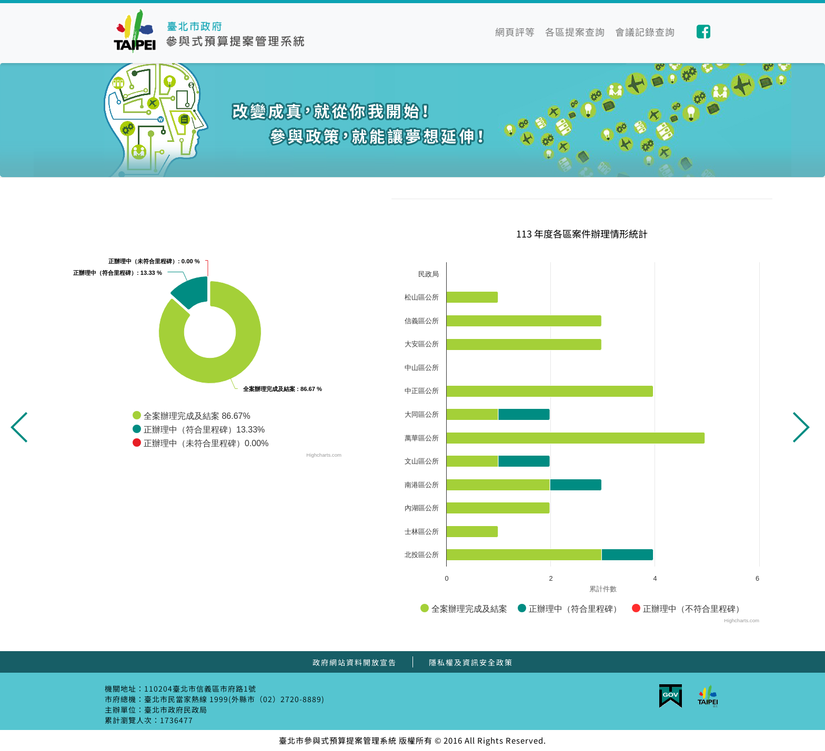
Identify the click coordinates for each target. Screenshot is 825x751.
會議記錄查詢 (645, 31)
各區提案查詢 (575, 31)
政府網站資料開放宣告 (355, 662)
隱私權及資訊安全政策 (471, 662)
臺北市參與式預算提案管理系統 (212, 31)
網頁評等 (515, 31)
